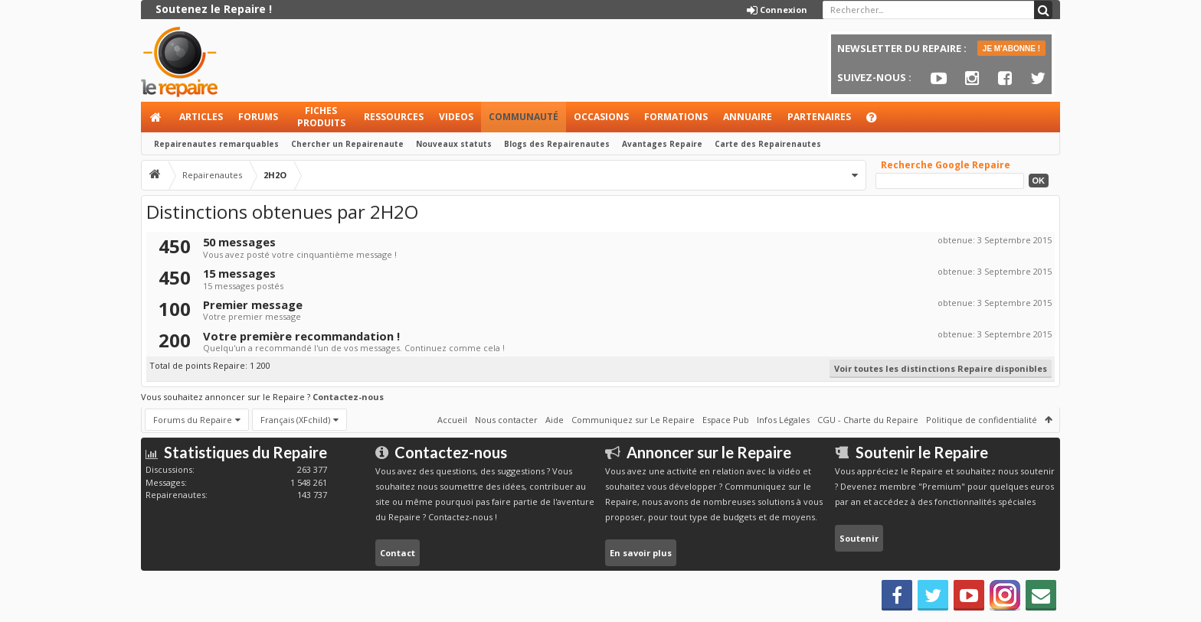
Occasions (601, 116)
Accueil (156, 117)
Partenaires (819, 116)
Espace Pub (725, 419)
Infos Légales (783, 419)
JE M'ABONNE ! (1011, 48)
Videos (456, 116)
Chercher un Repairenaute (347, 143)
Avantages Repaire (662, 143)
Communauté (523, 116)
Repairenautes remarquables (216, 143)
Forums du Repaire (192, 419)
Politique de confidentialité (981, 419)
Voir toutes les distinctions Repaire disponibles (940, 368)
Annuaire (747, 116)
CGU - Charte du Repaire (867, 419)
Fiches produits (321, 116)
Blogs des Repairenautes (557, 143)
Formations (676, 116)
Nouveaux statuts (454, 143)
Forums (258, 116)
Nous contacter (506, 419)
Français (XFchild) (295, 419)
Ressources (394, 116)
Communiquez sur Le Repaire (633, 419)
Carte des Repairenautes (768, 143)
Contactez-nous (348, 396)
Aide (878, 121)
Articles (201, 116)
